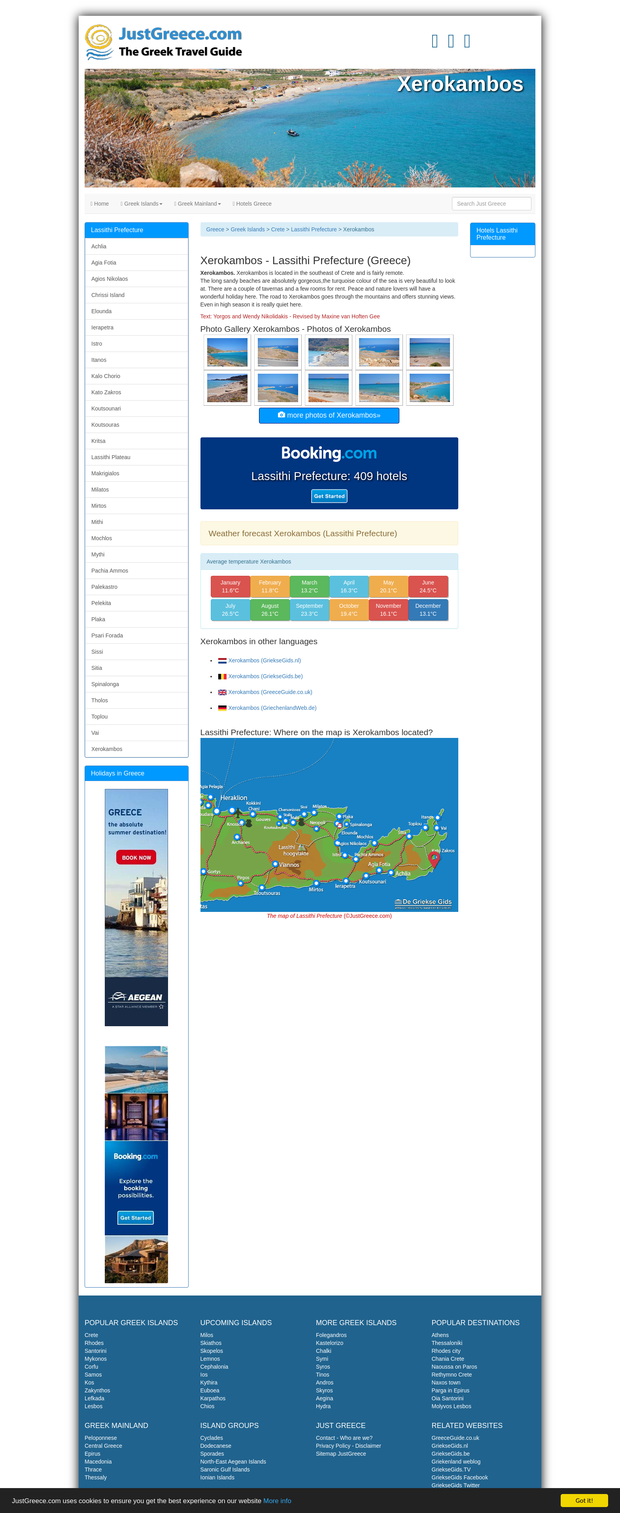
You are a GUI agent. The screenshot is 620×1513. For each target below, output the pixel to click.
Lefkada (94, 1398)
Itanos (98, 360)
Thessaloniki (447, 1343)
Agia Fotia (103, 262)
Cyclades (211, 1438)
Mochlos (101, 538)
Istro (96, 343)
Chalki (323, 1351)
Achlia (98, 246)
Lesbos (93, 1406)
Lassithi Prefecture (314, 229)
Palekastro (104, 587)
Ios (204, 1374)
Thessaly (96, 1477)
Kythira (209, 1382)
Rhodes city (446, 1351)
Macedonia (98, 1461)
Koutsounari (106, 408)
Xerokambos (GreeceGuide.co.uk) (265, 692)
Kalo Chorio (105, 376)
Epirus (92, 1454)
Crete (278, 229)
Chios (207, 1406)
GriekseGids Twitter (456, 1485)
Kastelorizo (329, 1343)
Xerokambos (107, 749)
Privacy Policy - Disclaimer (348, 1446)
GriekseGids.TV (451, 1469)
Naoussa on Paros (454, 1367)
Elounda (101, 311)
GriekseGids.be (451, 1454)
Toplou (99, 716)
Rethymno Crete (452, 1374)
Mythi (97, 554)
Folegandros (331, 1335)
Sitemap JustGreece (341, 1454)
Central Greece (103, 1446)
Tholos (99, 700)
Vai (95, 733)
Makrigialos (105, 473)
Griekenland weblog (456, 1461)
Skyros (324, 1390)
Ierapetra (102, 327)
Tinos (322, 1374)
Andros (324, 1382)
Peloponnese (101, 1438)
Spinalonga (105, 684)
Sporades (212, 1454)
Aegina (324, 1398)
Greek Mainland (197, 203)
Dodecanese (216, 1446)
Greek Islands (141, 203)
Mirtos (98, 506)
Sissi (97, 652)
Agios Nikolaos (109, 279)
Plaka (98, 619)
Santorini (95, 1351)
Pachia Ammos (109, 570)
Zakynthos (97, 1390)
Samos (93, 1374)
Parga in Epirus (451, 1390)
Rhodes (94, 1343)
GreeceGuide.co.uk (456, 1438)
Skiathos (211, 1343)
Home (100, 203)
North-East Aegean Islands (233, 1461)
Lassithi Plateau (110, 457)
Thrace (93, 1469)
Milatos (100, 489)
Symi (322, 1359)
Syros (323, 1367)
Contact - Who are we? (344, 1438)
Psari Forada (107, 635)
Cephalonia (214, 1367)
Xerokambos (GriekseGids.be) (260, 676)
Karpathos (213, 1398)
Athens (440, 1335)
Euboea (209, 1390)
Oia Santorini (448, 1398)
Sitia (96, 668)
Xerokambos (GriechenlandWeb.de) (267, 708)
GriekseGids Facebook (460, 1477)
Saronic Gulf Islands (225, 1469)
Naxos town (446, 1382)
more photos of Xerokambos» (329, 415)
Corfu (91, 1367)
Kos (89, 1382)
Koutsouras (105, 425)
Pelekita (101, 603)
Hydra (323, 1406)
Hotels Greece (252, 203)
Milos (207, 1335)
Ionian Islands (217, 1477)
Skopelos (211, 1351)
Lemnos (210, 1359)
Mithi (97, 522)
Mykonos (96, 1359)
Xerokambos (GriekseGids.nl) (259, 660)
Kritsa (98, 441)
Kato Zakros (106, 392)
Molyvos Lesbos (451, 1406)
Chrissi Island (108, 295)
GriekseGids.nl (450, 1446)
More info (277, 1501)
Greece (215, 229)
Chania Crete (448, 1359)
